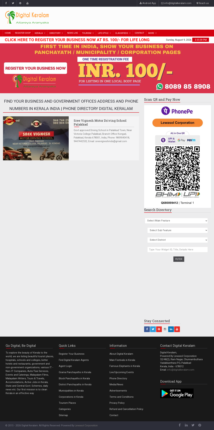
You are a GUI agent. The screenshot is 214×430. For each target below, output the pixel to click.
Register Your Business (71, 354)
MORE (151, 33)
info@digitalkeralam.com (176, 3)
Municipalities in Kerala (71, 390)
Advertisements (118, 390)
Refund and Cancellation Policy (126, 409)
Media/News (116, 384)
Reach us (203, 3)
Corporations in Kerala (71, 397)
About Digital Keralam (121, 354)
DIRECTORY (55, 33)
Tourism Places (67, 403)
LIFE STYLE (103, 33)
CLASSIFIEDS (121, 33)
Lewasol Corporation (86, 425)
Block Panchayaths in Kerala (74, 378)
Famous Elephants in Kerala (125, 366)
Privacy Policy (117, 403)
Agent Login (65, 366)
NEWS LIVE (72, 33)
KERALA (39, 33)
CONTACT (139, 33)
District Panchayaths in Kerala (75, 384)
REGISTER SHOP (23, 33)
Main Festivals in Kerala (122, 360)
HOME (8, 33)
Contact (114, 415)
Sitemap (63, 415)
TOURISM (86, 33)
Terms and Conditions (122, 397)
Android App (148, 3)
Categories (65, 409)
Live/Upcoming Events (122, 372)
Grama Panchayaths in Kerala (75, 372)
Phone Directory (118, 378)
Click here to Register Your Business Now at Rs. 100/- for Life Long (77, 39)
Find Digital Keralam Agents (74, 360)
